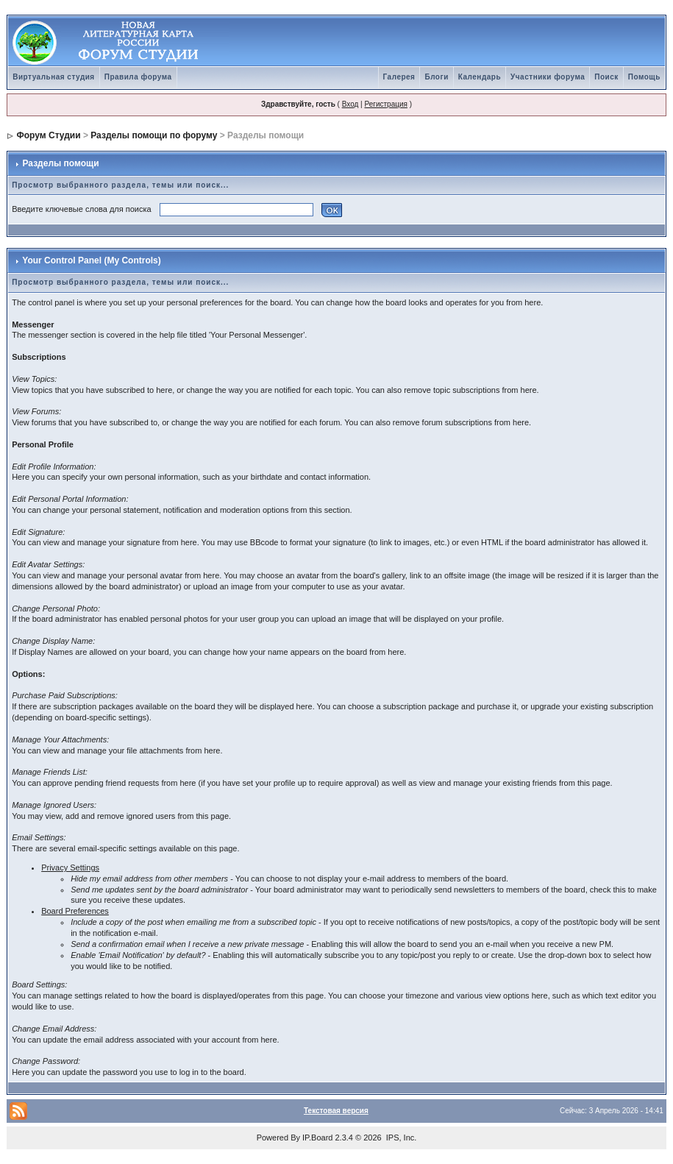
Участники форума (547, 77)
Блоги (436, 77)
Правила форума (138, 77)
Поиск (606, 77)
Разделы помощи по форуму (153, 135)
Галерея (399, 77)
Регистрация (385, 104)
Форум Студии (49, 135)
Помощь (644, 77)
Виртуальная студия (54, 77)
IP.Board (317, 1137)
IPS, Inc (400, 1137)
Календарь (479, 77)
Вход (350, 104)
